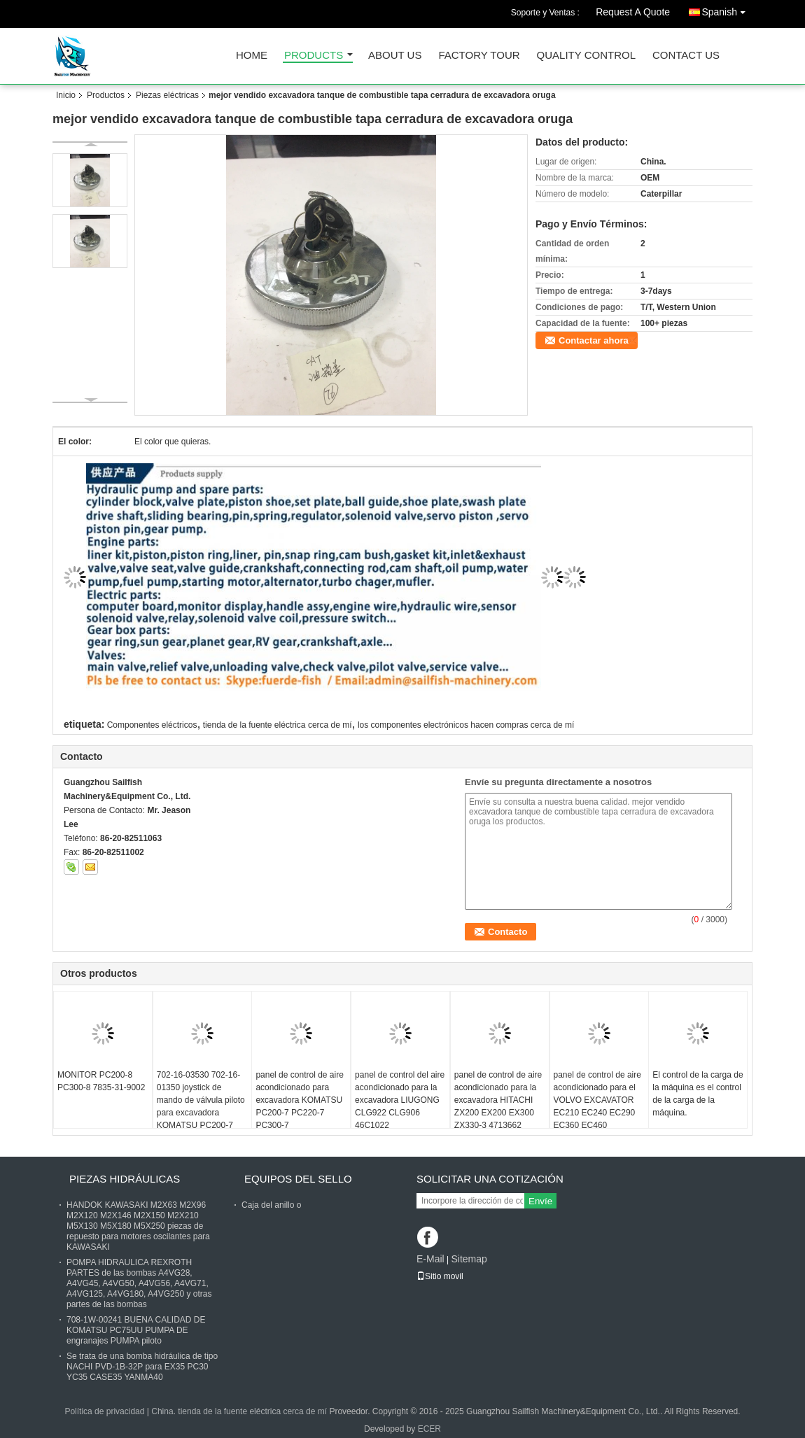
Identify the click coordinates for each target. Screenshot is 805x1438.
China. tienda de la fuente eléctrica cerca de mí (239, 1411)
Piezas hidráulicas (124, 1179)
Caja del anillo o (271, 1205)
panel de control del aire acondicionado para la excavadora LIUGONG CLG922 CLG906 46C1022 (399, 1100)
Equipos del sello (298, 1179)
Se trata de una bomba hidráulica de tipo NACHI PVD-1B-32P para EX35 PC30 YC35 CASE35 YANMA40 (142, 1366)
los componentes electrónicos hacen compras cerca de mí (466, 725)
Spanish (726, 9)
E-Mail (430, 1258)
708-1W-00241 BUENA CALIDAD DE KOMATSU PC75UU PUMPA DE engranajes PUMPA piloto (136, 1330)
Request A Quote (633, 11)
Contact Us (686, 55)
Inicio (66, 95)
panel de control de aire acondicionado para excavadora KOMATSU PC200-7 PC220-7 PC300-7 (299, 1100)
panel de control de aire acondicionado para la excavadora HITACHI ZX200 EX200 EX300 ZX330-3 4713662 (498, 1100)
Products (313, 55)
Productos (106, 95)
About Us (394, 55)
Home (251, 55)
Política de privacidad (104, 1411)
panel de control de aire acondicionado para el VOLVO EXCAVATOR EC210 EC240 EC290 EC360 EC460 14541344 (597, 1106)
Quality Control (586, 55)
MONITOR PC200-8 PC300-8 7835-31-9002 (101, 1081)
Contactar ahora (594, 340)
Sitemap (468, 1258)
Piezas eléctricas (167, 95)
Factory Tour (478, 55)
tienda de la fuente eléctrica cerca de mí (277, 725)
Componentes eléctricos (152, 725)
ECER (429, 1429)
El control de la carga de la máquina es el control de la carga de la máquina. (697, 1094)
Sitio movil (439, 1276)
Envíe (540, 1201)
